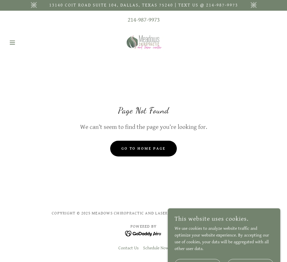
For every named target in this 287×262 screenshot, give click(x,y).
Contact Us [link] (128, 248)
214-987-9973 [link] (144, 19)
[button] (27, 42)
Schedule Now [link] (156, 248)
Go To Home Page (143, 148)
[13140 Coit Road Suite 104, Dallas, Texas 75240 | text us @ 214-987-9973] (143, 5)
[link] (143, 42)
